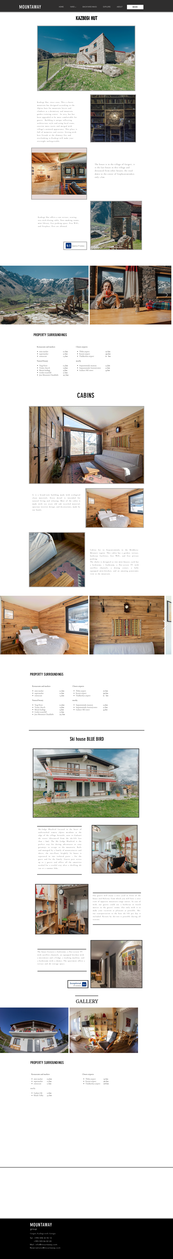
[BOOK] (135, 7)
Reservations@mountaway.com (45, 1248)
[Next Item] (166, 295)
